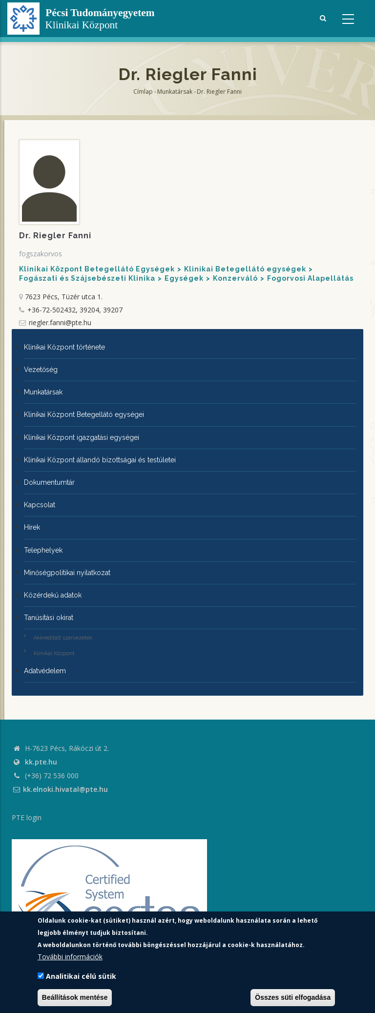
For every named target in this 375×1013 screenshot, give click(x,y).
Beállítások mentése (75, 997)
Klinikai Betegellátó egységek (245, 269)
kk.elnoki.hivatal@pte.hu (60, 789)
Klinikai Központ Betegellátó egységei (84, 414)
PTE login (27, 817)
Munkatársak (174, 91)
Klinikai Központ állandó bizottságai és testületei (100, 460)
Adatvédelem (45, 671)
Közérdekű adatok (53, 595)
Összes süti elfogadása (293, 997)
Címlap (143, 91)
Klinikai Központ (54, 653)
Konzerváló (235, 278)
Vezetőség (41, 369)
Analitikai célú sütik (81, 976)
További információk (70, 956)
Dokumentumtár (49, 482)
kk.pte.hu (41, 761)
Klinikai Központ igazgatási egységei (81, 437)
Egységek (184, 278)
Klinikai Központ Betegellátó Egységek (97, 269)
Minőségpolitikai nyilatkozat (67, 573)
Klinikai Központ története (64, 347)
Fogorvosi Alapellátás (310, 278)
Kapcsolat (39, 505)
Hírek (32, 527)
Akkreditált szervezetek (63, 638)
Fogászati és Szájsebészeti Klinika (87, 278)
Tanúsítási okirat (48, 617)
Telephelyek (43, 550)
